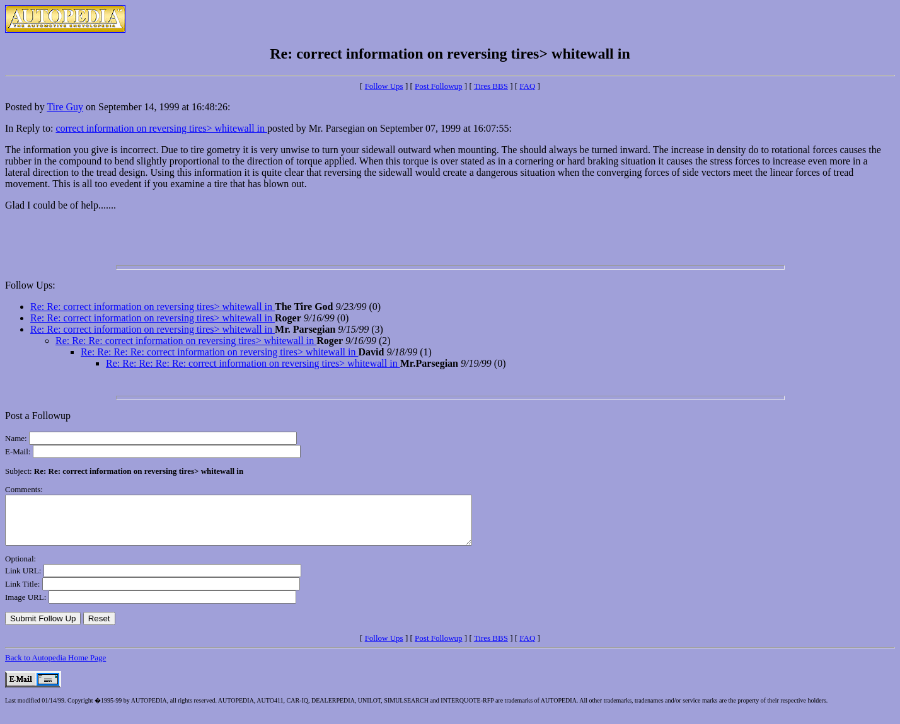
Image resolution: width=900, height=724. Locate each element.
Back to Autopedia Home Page (55, 667)
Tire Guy (65, 106)
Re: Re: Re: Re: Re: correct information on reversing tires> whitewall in (253, 363)
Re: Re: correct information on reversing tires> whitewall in (152, 306)
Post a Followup (38, 415)
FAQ (527, 86)
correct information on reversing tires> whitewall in (161, 128)
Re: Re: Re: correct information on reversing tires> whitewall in (185, 340)
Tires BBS (491, 86)
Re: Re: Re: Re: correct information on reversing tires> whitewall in (219, 352)
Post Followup (439, 86)
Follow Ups (384, 86)
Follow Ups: (30, 285)
